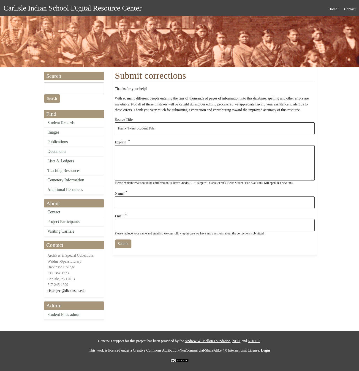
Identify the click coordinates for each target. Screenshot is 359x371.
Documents (56, 151)
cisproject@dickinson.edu (66, 291)
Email (119, 216)
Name (119, 193)
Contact (53, 212)
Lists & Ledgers (60, 161)
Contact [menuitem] (350, 9)
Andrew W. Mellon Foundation (208, 341)
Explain (120, 142)
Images (53, 132)
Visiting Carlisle (60, 231)
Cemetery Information (65, 180)
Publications (57, 142)
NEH (236, 341)
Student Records (61, 123)
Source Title (124, 119)
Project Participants (63, 221)
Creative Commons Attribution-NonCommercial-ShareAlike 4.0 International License (196, 350)
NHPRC (254, 341)
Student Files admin (63, 314)
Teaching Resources (63, 170)
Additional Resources (65, 189)
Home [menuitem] (332, 9)
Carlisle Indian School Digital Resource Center (72, 8)
